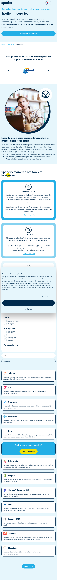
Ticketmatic (28, 464)
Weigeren (28, 309)
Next (48, 70)
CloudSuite (28, 550)
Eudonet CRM (28, 521)
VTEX (28, 390)
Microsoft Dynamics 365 (28, 492)
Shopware (28, 404)
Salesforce (28, 419)
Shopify (28, 478)
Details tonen (46, 297)
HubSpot (28, 375)
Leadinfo (28, 536)
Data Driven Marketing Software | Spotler (6, 3)
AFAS (28, 507)
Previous (8, 70)
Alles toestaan (28, 303)
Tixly (28, 433)
